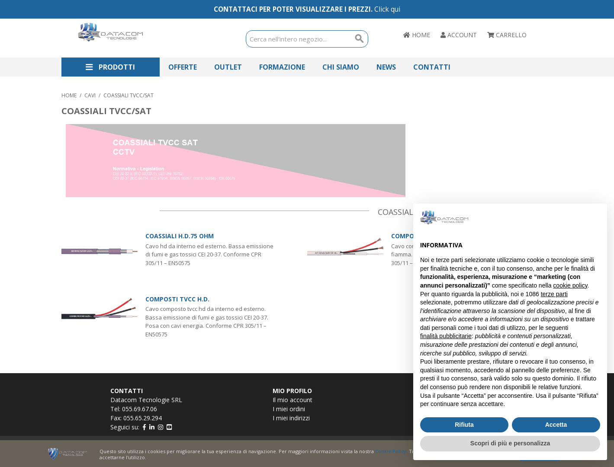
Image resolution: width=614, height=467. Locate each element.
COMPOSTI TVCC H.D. (177, 299)
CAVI (90, 95)
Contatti (431, 67)
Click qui (387, 9)
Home (69, 95)
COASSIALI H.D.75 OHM (179, 236)
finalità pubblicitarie (446, 336)
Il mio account (292, 400)
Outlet (228, 67)
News (386, 67)
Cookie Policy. (391, 451)
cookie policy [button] (570, 285)
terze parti (554, 294)
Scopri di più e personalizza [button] (510, 443)
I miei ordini (289, 409)
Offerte (182, 67)
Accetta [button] (556, 424)
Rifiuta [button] (464, 424)
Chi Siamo (340, 67)
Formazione (282, 67)
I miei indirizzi (291, 418)
